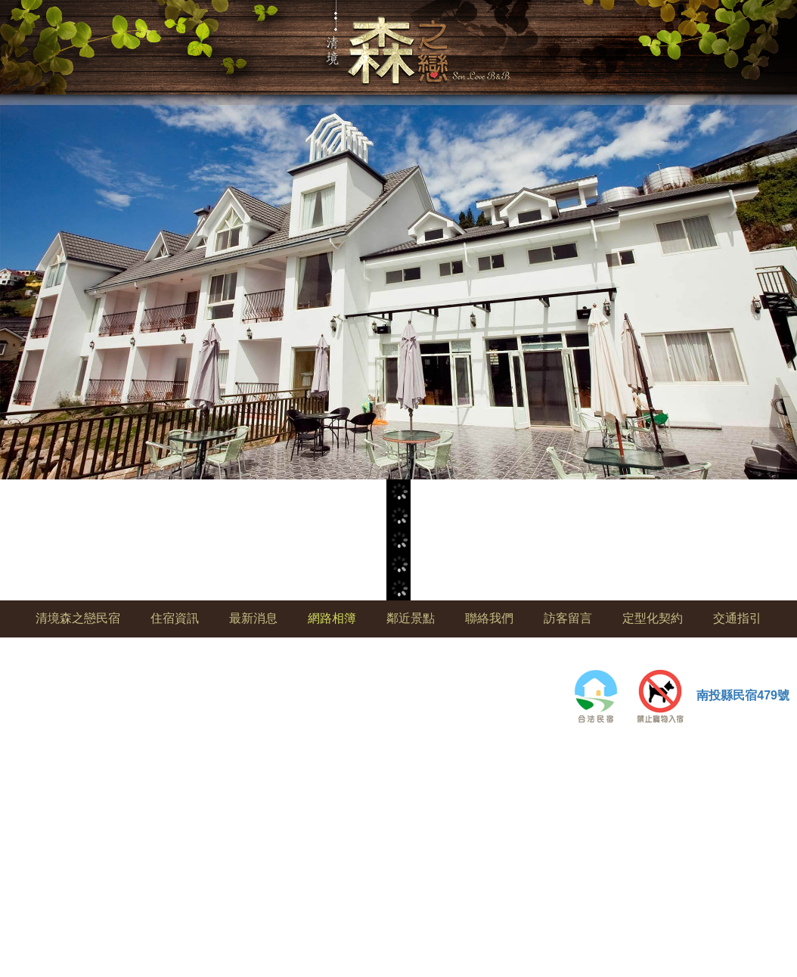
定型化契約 (652, 618)
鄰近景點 (410, 618)
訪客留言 (568, 618)
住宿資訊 (174, 618)
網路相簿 (332, 618)
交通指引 (737, 618)
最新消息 (253, 618)
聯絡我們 (489, 618)
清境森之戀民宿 (78, 618)
